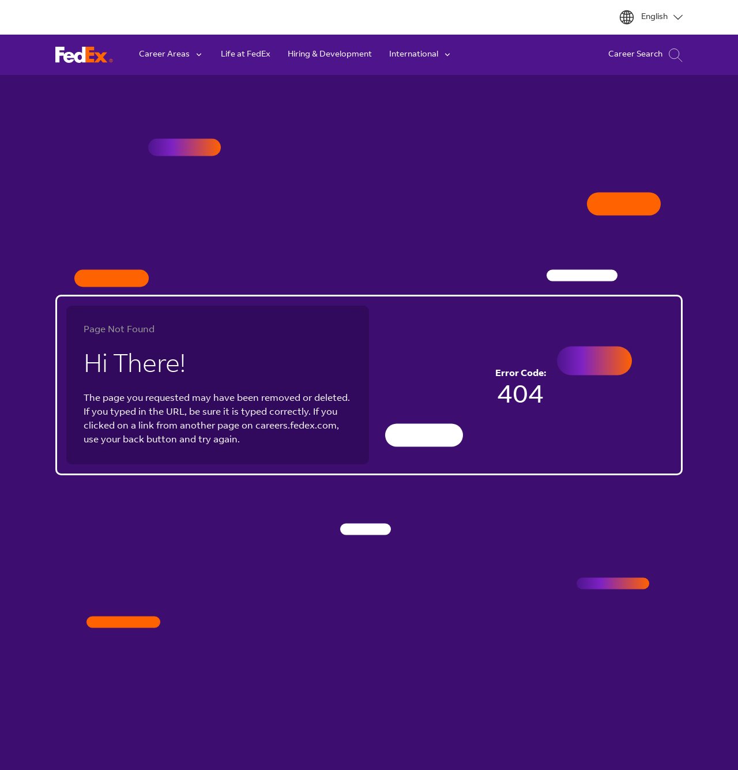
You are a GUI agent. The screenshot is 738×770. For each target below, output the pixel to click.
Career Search (645, 55)
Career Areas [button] (171, 54)
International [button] (420, 54)
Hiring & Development (330, 55)
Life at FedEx (245, 55)
